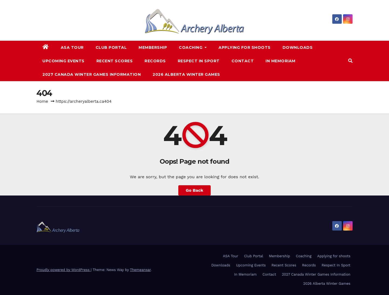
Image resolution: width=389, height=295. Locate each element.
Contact (243, 61)
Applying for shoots (245, 47)
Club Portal (111, 47)
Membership (153, 47)
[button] (350, 60)
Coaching (193, 47)
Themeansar (140, 270)
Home (42, 101)
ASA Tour (72, 47)
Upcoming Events (63, 61)
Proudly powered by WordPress (63, 270)
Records (155, 61)
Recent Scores (114, 61)
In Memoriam (281, 61)
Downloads (298, 47)
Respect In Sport (199, 61)
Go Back (194, 190)
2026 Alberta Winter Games (186, 74)
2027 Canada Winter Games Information (91, 74)
